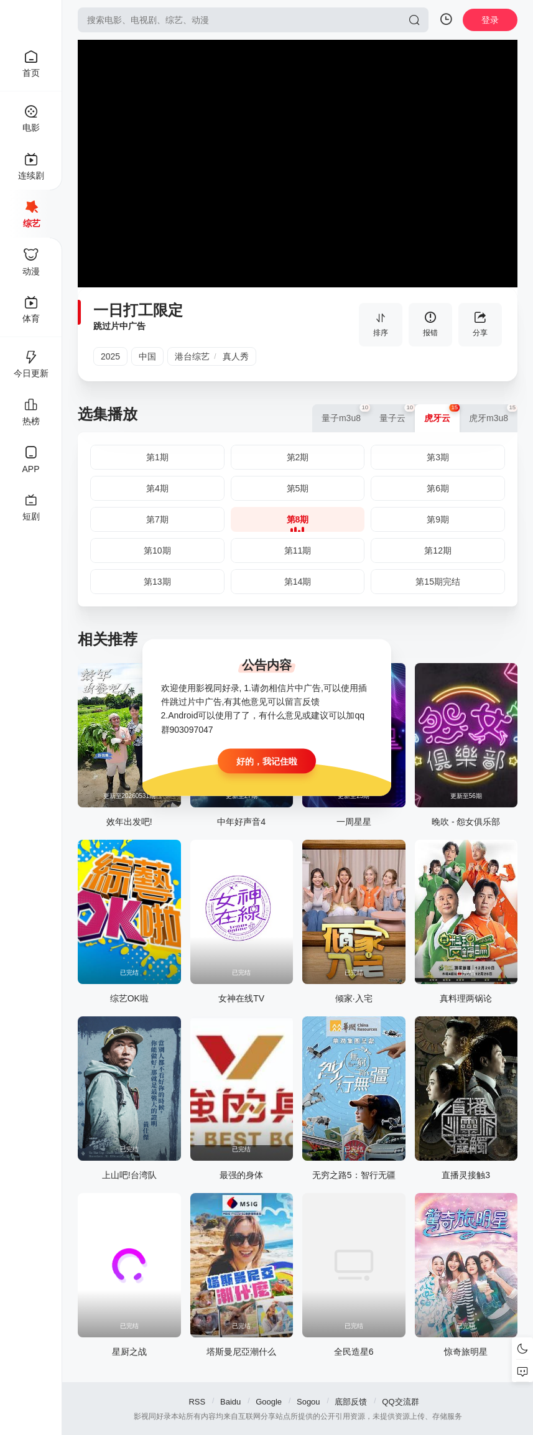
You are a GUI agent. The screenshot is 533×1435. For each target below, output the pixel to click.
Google (269, 1401)
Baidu (230, 1401)
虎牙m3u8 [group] (493, 413)
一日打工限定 (138, 310)
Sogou (308, 1401)
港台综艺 (192, 356)
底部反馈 (351, 1401)
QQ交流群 (400, 1401)
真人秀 (236, 356)
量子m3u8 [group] (346, 413)
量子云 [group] (397, 413)
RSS (196, 1401)
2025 (110, 356)
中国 (147, 356)
